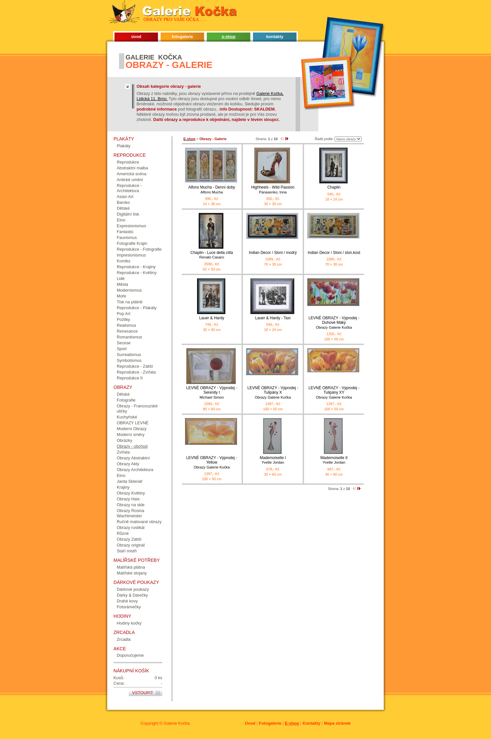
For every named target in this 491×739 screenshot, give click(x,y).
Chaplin (334, 187)
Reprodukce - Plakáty (136, 307)
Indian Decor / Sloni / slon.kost (334, 252)
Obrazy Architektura (135, 469)
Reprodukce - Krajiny (136, 266)
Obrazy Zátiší (129, 539)
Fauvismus (127, 237)
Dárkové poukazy (133, 589)
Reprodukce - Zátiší (135, 366)
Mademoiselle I (273, 460)
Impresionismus (131, 255)
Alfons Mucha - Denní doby (211, 189)
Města (122, 284)
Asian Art (125, 196)
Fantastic (125, 231)
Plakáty (123, 145)
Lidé (121, 278)
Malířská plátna (131, 567)
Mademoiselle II (334, 460)
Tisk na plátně (129, 301)
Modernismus (129, 290)
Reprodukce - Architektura (129, 188)
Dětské (123, 208)
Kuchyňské (127, 417)
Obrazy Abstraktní (133, 457)
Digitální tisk (128, 214)
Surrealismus (129, 354)
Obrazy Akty (128, 463)
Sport (122, 348)
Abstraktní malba (132, 167)
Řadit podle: (324, 139)
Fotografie (126, 400)
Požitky (123, 319)
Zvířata (123, 452)
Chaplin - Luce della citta (211, 255)
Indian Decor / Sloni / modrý (273, 252)
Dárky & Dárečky (132, 595)
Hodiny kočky (129, 623)
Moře (121, 296)
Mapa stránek (337, 723)
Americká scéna (131, 173)
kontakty (275, 36)
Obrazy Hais (128, 498)
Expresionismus (131, 225)
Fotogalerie (270, 723)
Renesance (127, 331)
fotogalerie (182, 36)
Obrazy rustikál (130, 527)
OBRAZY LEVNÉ (133, 422)
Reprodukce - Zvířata (136, 372)
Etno (121, 220)
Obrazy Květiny (131, 493)
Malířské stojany (132, 573)
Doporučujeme (130, 655)
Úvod (250, 723)
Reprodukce (128, 162)
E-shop (292, 723)
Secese (124, 342)
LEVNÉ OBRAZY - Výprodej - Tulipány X (273, 393)
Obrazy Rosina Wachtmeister (130, 513)
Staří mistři (127, 550)
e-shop (228, 36)
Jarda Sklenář (129, 481)
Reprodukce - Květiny (136, 272)
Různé (123, 533)
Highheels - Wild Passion (273, 189)
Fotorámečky (129, 606)
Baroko (123, 202)
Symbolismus (129, 360)
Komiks (123, 260)
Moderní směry (130, 434)
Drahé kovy (127, 601)
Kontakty (311, 723)
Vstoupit (142, 692)
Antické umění (130, 179)
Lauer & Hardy (211, 318)
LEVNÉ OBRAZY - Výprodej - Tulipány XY (334, 393)
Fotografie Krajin (132, 243)
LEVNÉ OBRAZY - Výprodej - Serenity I (211, 393)
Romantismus (129, 337)
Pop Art (123, 313)
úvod (136, 36)
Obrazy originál (131, 545)
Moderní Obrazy (132, 428)
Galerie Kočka (177, 723)
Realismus (126, 325)
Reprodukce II (130, 378)
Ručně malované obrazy (139, 521)
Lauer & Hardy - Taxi (273, 318)
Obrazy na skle (130, 504)
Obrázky (124, 440)
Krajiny (123, 487)
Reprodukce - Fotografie (139, 249)
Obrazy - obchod (132, 446)
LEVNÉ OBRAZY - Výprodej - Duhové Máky (334, 323)
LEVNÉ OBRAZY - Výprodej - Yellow (211, 462)
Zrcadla (124, 639)
